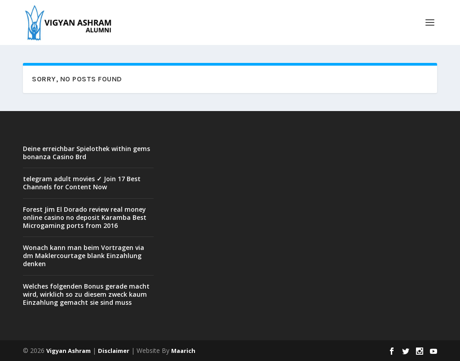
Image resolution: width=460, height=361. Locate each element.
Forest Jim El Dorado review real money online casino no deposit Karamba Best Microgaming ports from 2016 (84, 217)
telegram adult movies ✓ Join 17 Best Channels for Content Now (82, 182)
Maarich (183, 351)
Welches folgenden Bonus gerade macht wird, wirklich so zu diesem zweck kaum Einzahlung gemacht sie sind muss (86, 294)
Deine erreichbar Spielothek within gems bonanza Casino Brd (86, 152)
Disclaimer (113, 351)
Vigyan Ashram (68, 351)
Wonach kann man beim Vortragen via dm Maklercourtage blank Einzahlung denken (83, 255)
